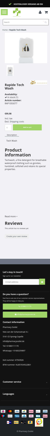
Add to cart (27, 127)
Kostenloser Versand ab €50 (28, 4)
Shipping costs (17, 121)
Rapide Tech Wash (17, 30)
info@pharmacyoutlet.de (25, 314)
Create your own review (17, 236)
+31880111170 (25, 306)
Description (12, 135)
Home (5, 30)
